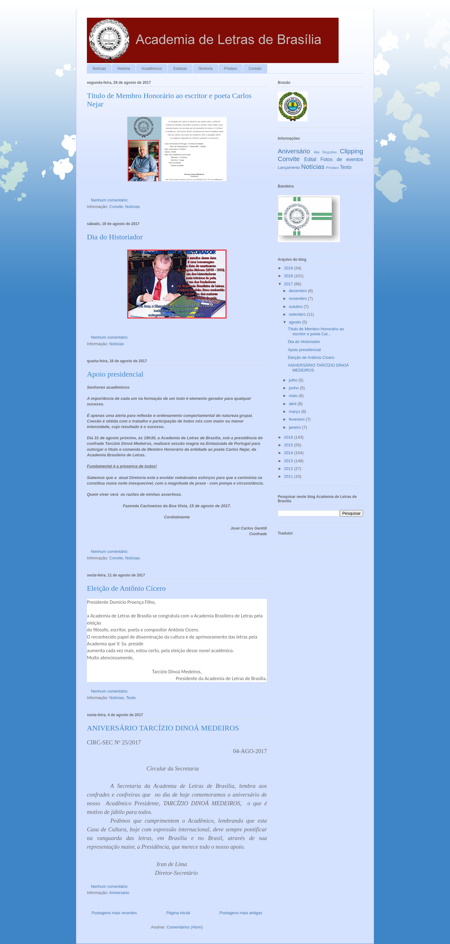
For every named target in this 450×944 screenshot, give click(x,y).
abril (293, 403)
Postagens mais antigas (240, 912)
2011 (289, 476)
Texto (131, 697)
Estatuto (180, 68)
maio (294, 395)
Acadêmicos (152, 68)
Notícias (99, 68)
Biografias (329, 152)
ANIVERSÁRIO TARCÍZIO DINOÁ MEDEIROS (163, 728)
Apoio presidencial (115, 374)
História (123, 68)
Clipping (351, 151)
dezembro (298, 290)
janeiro (295, 427)
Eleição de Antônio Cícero (126, 588)
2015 (289, 445)
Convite (116, 206)
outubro (296, 306)
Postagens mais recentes (114, 912)
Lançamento (289, 167)
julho (294, 380)
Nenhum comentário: (110, 200)
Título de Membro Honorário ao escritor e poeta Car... (316, 331)
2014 (289, 452)
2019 (289, 268)
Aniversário (119, 892)
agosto (295, 322)
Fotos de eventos (342, 159)
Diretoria (205, 68)
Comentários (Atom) (185, 927)
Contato (255, 68)
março (295, 411)
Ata (317, 152)
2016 (289, 437)
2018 (289, 275)
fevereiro (297, 419)
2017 (289, 284)
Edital (310, 159)
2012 (289, 468)
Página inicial (178, 912)
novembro (298, 298)
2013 (289, 460)
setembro (298, 314)
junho (294, 388)
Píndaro (230, 68)
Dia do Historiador (115, 237)
